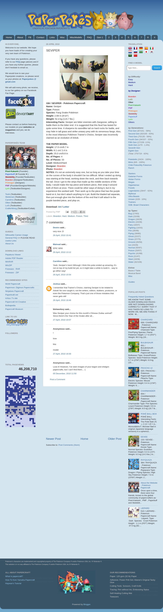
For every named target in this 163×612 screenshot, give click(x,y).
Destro (56, 227)
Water (131, 262)
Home (9, 37)
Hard (64, 216)
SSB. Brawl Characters (138, 205)
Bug (130, 213)
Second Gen (134, 134)
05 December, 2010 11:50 (64, 373)
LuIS (7, 205)
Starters (131, 173)
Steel (130, 259)
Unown (131, 199)
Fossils (131, 188)
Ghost (131, 236)
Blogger (86, 604)
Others (131, 122)
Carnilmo (57, 261)
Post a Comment (57, 379)
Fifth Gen (132, 142)
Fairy (130, 225)
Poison (79, 216)
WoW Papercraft (12, 284)
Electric (131, 222)
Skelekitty (132, 114)
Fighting (132, 228)
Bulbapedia (10, 305)
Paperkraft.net (11, 295)
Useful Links (10, 241)
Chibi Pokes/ (134, 165)
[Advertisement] (84, 412)
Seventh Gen (134, 148)
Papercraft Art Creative (15, 302)
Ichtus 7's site (11, 298)
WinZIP (8, 265)
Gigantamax (133, 185)
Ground (131, 242)
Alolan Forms (134, 179)
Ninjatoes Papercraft (14, 291)
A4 (59, 207)
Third (85, 216)
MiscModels (76, 37)
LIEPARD (145, 508)
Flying (131, 233)
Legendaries (133, 191)
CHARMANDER (148, 391)
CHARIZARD (147, 320)
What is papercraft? (14, 576)
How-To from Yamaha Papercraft (20, 580)
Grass (131, 239)
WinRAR (9, 262)
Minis (130, 162)
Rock (130, 256)
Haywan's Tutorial (13, 583)
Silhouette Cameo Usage (16, 235)
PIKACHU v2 (146, 368)
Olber (7, 203)
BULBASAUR (147, 342)
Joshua (56, 284)
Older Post (114, 438)
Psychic (131, 253)
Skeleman (9, 197)
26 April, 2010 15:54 (62, 275)
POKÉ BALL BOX (149, 414)
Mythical (132, 193)
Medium (71, 216)
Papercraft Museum (14, 309)
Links (52, 37)
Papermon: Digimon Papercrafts (19, 287)
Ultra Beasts (133, 196)
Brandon (57, 216)
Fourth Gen (133, 139)
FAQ (89, 37)
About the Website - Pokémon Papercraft (149, 485)
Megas (131, 182)
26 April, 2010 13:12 (62, 252)
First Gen (132, 131)
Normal (131, 248)
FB (29, 37)
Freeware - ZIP (12, 272)
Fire (130, 230)
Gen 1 (100, 37)
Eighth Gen (133, 151)
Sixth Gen (132, 145)
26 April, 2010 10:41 (62, 235)
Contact (40, 37)
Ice (129, 245)
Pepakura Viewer (13, 254)
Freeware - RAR (12, 269)
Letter (66, 207)
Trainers (132, 202)
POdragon (133, 111)
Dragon (131, 219)
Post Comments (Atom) (69, 445)
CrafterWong (11, 208)
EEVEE (144, 437)
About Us (9, 243)
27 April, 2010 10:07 (62, 320)
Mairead (57, 244)
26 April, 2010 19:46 (62, 300)
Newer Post (53, 438)
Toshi (7, 194)
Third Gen (132, 136)
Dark (130, 216)
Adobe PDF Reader (14, 258)
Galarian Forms (135, 176)
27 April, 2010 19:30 (62, 354)
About (20, 37)
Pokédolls (132, 159)
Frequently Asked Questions (141, 297)
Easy (130, 79)
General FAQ (11, 238)
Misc (62, 37)
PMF (130, 108)
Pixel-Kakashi (134, 105)
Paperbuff (132, 116)
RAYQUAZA (146, 460)
